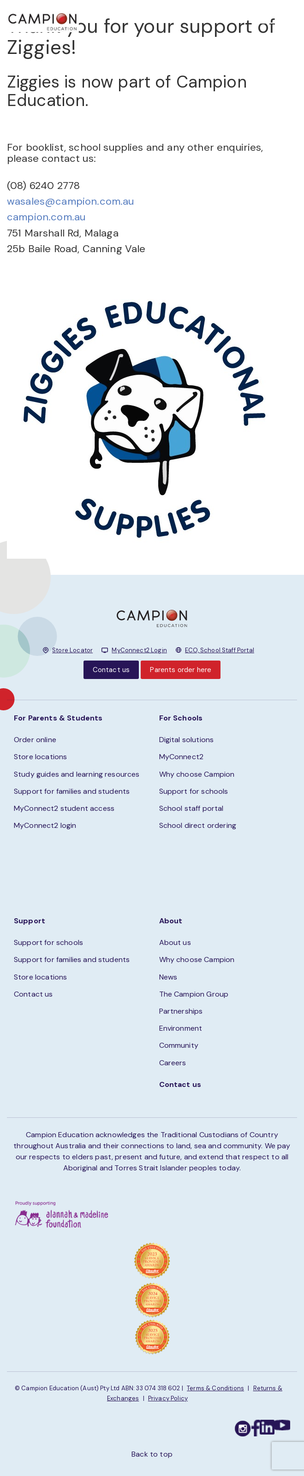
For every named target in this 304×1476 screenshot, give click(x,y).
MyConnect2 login (45, 825)
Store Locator (72, 650)
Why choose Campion (197, 774)
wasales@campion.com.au (70, 201)
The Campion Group (194, 994)
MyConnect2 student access (64, 808)
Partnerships (181, 1011)
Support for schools (193, 791)
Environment (181, 1028)
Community (178, 1045)
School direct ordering (198, 825)
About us (175, 942)
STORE (176, 19)
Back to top (152, 1454)
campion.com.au (46, 217)
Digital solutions (186, 739)
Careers (172, 1063)
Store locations (40, 757)
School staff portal (191, 808)
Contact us (111, 669)
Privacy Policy (168, 1398)
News (168, 977)
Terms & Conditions (215, 1388)
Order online (35, 739)
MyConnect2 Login (139, 650)
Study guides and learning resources (77, 774)
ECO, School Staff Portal (219, 650)
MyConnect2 (181, 757)
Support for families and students (72, 791)
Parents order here (180, 669)
